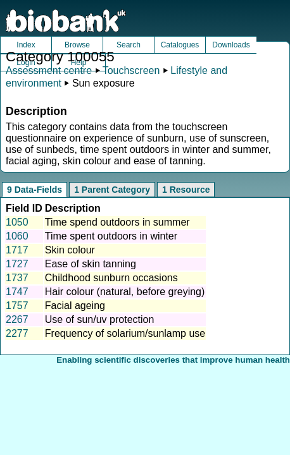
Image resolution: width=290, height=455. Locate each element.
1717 (17, 250)
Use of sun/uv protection (99, 319)
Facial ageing (75, 305)
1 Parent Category (112, 190)
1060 (17, 236)
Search (129, 44)
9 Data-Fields (34, 190)
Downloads (230, 44)
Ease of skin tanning (90, 263)
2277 (17, 333)
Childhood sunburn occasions (111, 277)
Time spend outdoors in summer (117, 222)
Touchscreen (131, 70)
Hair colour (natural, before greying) (125, 291)
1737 (17, 277)
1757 (17, 305)
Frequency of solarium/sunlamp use (125, 333)
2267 (17, 319)
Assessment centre (49, 70)
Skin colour (70, 250)
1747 (17, 291)
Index (25, 44)
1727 (17, 263)
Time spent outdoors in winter (111, 236)
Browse (77, 44)
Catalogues (180, 44)
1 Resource (186, 190)
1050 (17, 222)
